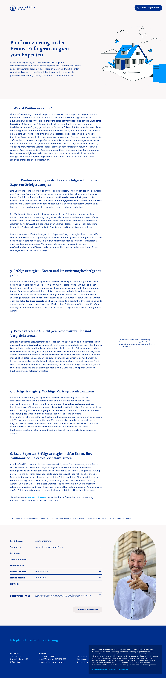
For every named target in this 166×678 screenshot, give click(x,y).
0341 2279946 (49, 656)
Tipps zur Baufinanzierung (88, 656)
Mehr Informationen (99, 669)
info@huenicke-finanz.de (54, 662)
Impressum (82, 659)
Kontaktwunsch (18, 571)
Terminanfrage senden (87, 609)
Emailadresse (17, 565)
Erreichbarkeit (17, 578)
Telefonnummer (18, 559)
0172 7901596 (60, 659)
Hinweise (14, 584)
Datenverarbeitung (20, 596)
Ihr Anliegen (16, 541)
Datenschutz (82, 662)
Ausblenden (123, 669)
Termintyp (15, 547)
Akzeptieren (112, 669)
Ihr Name (15, 553)
